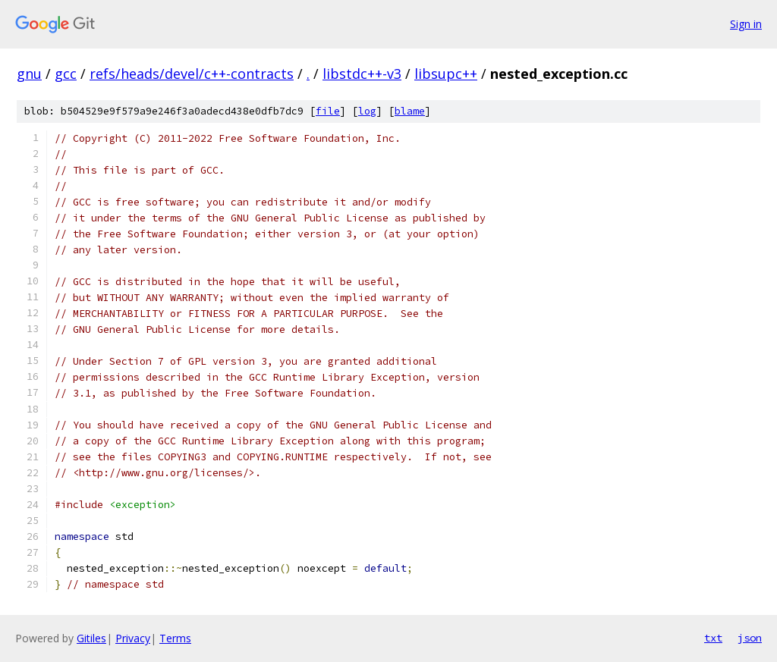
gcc (66, 73)
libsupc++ (445, 73)
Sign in (746, 24)
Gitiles (91, 638)
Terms (175, 638)
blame (410, 111)
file (328, 111)
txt (713, 638)
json (750, 638)
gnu (29, 73)
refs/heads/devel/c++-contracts (192, 73)
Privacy (132, 638)
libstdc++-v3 (361, 73)
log (367, 111)
